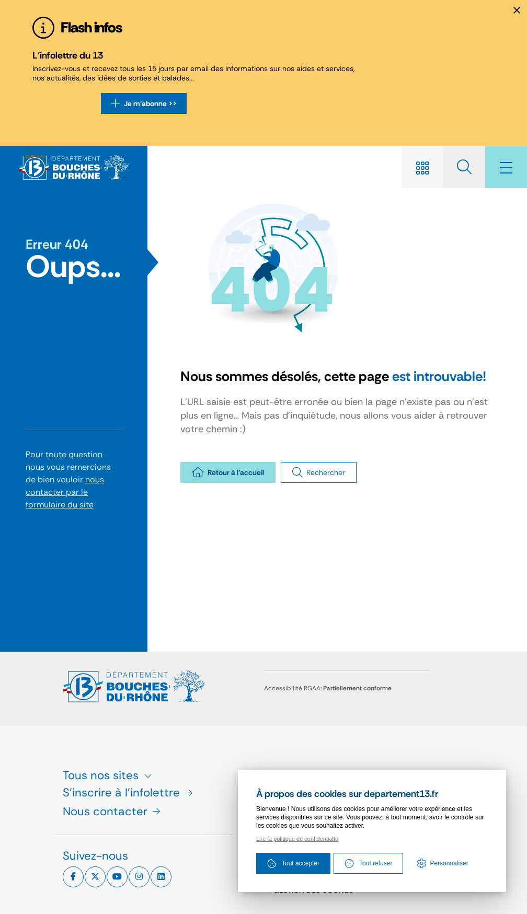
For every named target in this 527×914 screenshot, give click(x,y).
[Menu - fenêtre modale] (506, 167)
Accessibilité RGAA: (328, 688)
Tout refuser (368, 863)
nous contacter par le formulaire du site (65, 492)
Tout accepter (293, 863)
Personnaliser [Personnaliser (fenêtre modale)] (449, 863)
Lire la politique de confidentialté (297, 839)
